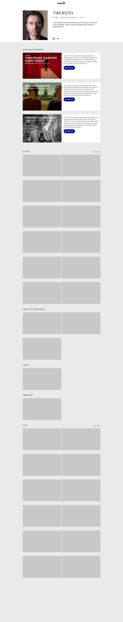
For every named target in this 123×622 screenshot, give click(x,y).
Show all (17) (96, 425)
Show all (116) (96, 152)
